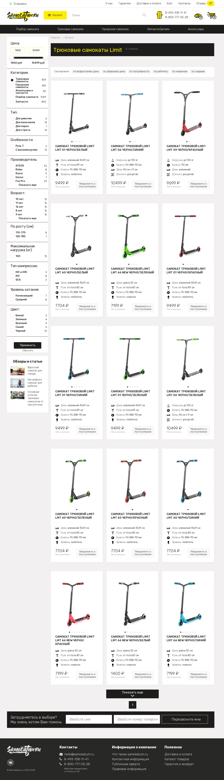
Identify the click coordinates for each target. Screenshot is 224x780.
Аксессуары (196, 29)
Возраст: (17, 193)
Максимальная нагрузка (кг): (22, 248)
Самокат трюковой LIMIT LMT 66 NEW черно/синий (186, 638)
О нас (109, 3)
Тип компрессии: (24, 266)
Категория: (19, 73)
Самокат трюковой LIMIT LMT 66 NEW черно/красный (74, 640)
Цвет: (15, 309)
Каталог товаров (176, 759)
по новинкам (179, 71)
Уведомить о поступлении (87, 185)
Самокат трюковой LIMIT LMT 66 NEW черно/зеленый (132, 270)
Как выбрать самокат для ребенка (35, 382)
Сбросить (27, 350)
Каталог (55, 15)
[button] (71, 141)
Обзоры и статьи (27, 361)
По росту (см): (22, 226)
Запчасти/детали (158, 29)
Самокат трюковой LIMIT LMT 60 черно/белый (74, 270)
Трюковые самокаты (70, 29)
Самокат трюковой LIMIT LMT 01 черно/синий (74, 393)
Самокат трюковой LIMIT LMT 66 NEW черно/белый (130, 638)
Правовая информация (129, 769)
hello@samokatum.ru (76, 754)
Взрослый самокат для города (35, 370)
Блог (170, 3)
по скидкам (198, 71)
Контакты (184, 3)
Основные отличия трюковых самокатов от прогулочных (35, 398)
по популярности (139, 71)
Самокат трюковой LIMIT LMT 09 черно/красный (186, 147)
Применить (27, 345)
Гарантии (125, 3)
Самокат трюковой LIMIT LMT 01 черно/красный (186, 270)
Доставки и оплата (149, 3)
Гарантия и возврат (179, 764)
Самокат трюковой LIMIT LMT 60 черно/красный (130, 515)
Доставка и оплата (178, 754)
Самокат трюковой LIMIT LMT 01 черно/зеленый (130, 393)
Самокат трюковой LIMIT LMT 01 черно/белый (74, 147)
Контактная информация (130, 759)
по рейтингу (161, 71)
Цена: (15, 43)
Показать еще (132, 692)
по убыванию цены (114, 71)
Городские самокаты (115, 29)
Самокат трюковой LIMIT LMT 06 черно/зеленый (186, 393)
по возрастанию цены (86, 71)
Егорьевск (18, 4)
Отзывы (205, 3)
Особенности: (21, 140)
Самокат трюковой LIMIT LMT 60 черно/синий (186, 515)
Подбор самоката (27, 29)
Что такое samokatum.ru (130, 754)
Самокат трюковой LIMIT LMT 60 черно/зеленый (74, 515)
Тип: (13, 112)
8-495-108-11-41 (175, 12)
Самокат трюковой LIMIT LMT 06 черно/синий (130, 147)
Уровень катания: (24, 289)
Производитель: (23, 159)
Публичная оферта (126, 764)
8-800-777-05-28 (176, 17)
